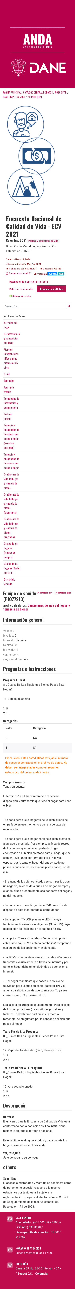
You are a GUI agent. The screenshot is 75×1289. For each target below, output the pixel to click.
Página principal (12, 92)
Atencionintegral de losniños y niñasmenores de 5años (11, 358)
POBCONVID (61, 92)
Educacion (9, 381)
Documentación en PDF (18, 273)
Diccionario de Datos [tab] (51, 289)
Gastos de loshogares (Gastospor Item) (12, 568)
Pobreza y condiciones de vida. (43, 240)
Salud (7, 374)
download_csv (44, 592)
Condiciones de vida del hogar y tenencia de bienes (36, 607)
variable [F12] (34, 97)
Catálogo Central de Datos (38, 92)
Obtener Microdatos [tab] (20, 296)
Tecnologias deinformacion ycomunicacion (11, 402)
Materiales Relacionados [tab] (21, 289)
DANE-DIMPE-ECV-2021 (14, 97)
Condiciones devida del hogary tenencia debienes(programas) (11, 503)
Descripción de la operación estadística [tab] (28, 281)
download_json (63, 592)
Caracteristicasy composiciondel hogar (12, 338)
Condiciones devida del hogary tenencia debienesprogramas (11, 528)
